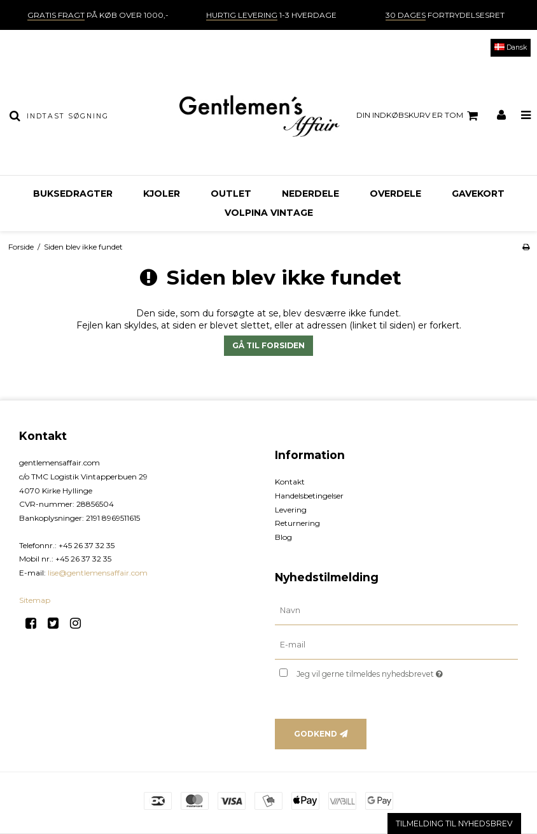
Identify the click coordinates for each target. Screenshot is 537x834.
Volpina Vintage (269, 212)
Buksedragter (73, 193)
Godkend (315, 734)
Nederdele (310, 193)
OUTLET (231, 193)
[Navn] (396, 610)
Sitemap (34, 600)
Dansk (510, 47)
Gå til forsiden (268, 345)
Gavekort (478, 193)
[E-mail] (396, 645)
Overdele (395, 193)
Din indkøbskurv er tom (419, 116)
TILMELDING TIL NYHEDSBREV (454, 823)
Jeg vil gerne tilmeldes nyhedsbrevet (401, 671)
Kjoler (161, 193)
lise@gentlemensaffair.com (98, 572)
